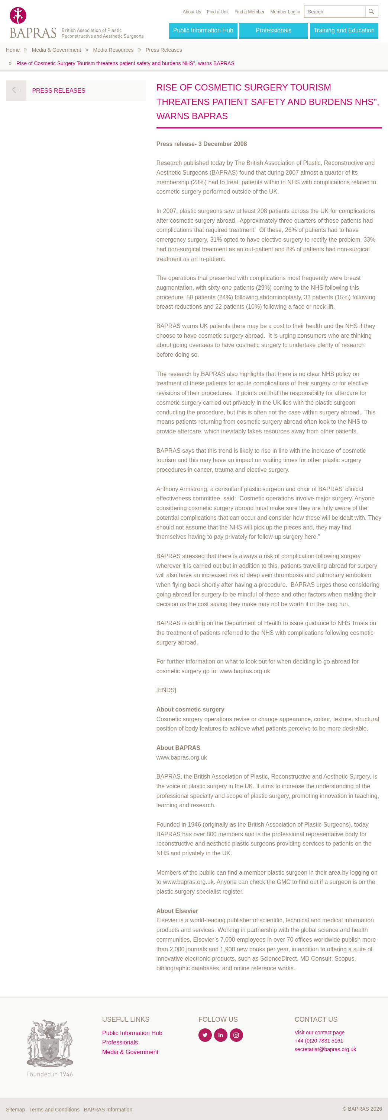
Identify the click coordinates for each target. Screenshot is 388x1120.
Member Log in (285, 12)
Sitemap (15, 1110)
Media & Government (56, 50)
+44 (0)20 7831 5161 (319, 1041)
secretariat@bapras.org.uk (325, 1049)
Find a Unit (218, 12)
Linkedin (221, 1035)
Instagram (237, 1035)
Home (13, 50)
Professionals (273, 30)
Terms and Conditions (54, 1110)
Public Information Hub (203, 30)
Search (371, 11)
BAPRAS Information (108, 1110)
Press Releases (164, 50)
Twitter (205, 1035)
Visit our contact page (320, 1032)
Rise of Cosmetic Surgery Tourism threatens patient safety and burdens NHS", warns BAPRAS (125, 63)
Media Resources (113, 50)
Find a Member (250, 12)
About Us (192, 12)
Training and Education (344, 30)
